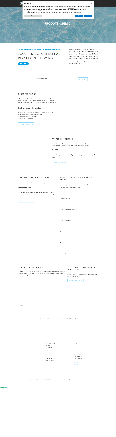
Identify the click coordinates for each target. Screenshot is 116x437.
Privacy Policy (57, 379)
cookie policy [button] (71, 8)
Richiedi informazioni (26, 124)
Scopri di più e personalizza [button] (33, 15)
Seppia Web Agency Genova (79, 379)
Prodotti (23, 63)
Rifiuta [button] (79, 15)
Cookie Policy (64, 379)
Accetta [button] (88, 15)
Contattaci (82, 79)
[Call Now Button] (3, 387)
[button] (91, 3)
